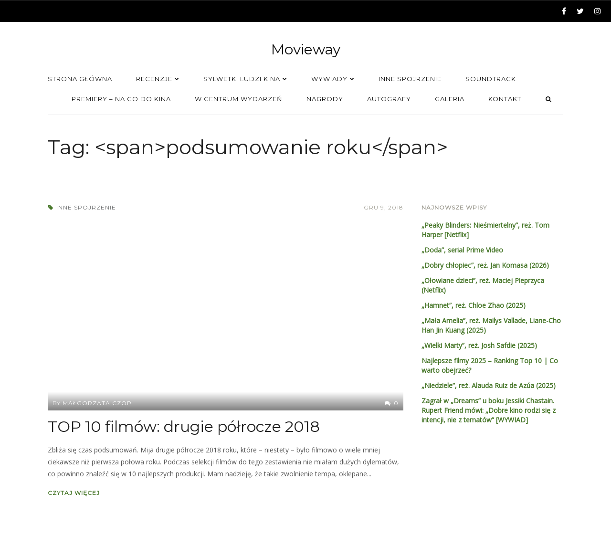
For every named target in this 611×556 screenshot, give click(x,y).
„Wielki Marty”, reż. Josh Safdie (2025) (479, 345)
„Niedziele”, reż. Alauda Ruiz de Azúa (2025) (488, 385)
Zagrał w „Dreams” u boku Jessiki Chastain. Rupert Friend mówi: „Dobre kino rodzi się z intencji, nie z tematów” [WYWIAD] (488, 410)
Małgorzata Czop (97, 403)
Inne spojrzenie (86, 207)
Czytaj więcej (74, 492)
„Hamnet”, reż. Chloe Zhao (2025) (473, 305)
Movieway (305, 49)
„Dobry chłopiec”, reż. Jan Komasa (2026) (485, 265)
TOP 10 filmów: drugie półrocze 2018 (184, 426)
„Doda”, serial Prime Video (462, 249)
